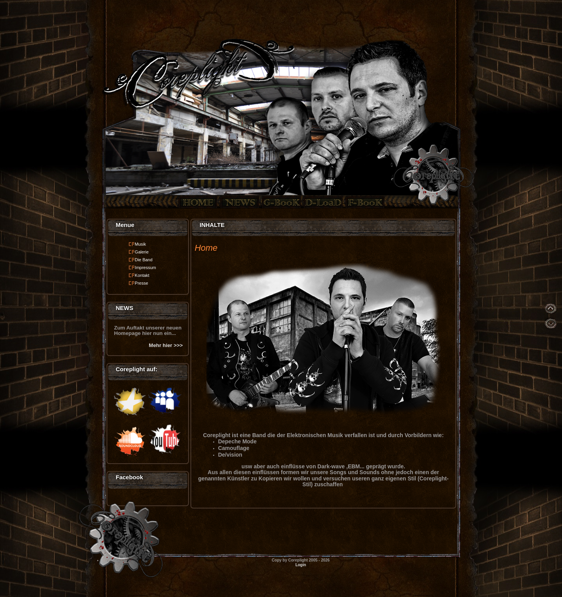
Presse (141, 283)
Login (300, 565)
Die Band (143, 259)
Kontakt (142, 275)
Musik (140, 244)
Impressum (145, 267)
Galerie (141, 252)
